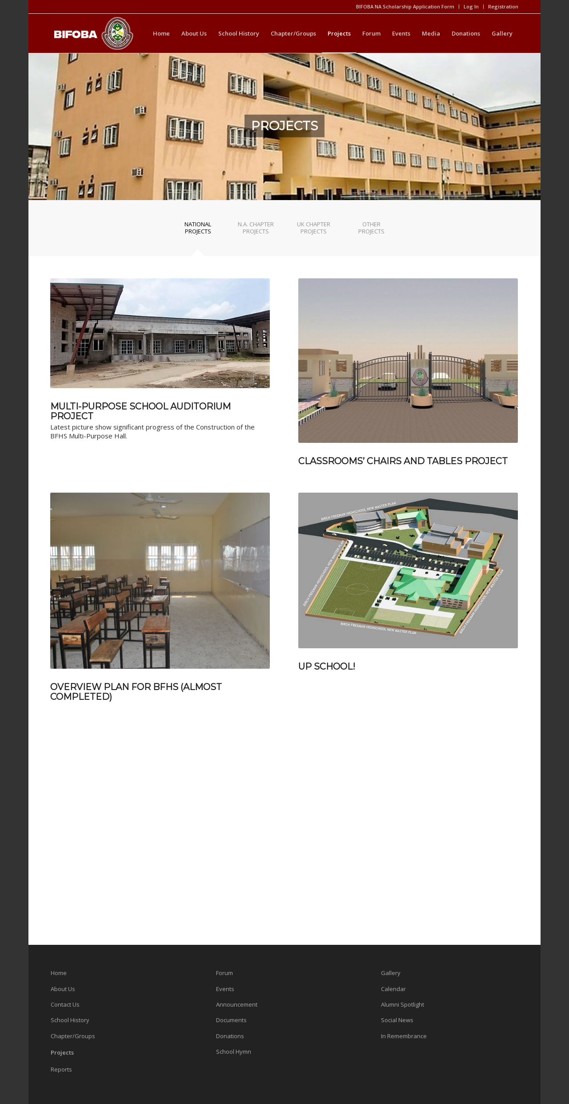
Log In (471, 6)
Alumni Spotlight (402, 1004)
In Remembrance (404, 1036)
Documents (231, 1020)
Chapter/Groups (73, 1036)
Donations (230, 1036)
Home (59, 973)
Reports (61, 1069)
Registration (503, 6)
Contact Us (65, 1004)
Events (225, 989)
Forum (224, 973)
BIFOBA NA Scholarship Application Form (405, 6)
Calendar (393, 989)
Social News (397, 1020)
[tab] (198, 231)
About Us (63, 989)
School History (70, 1020)
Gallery (391, 973)
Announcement (236, 1004)
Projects (62, 1052)
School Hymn (233, 1052)
